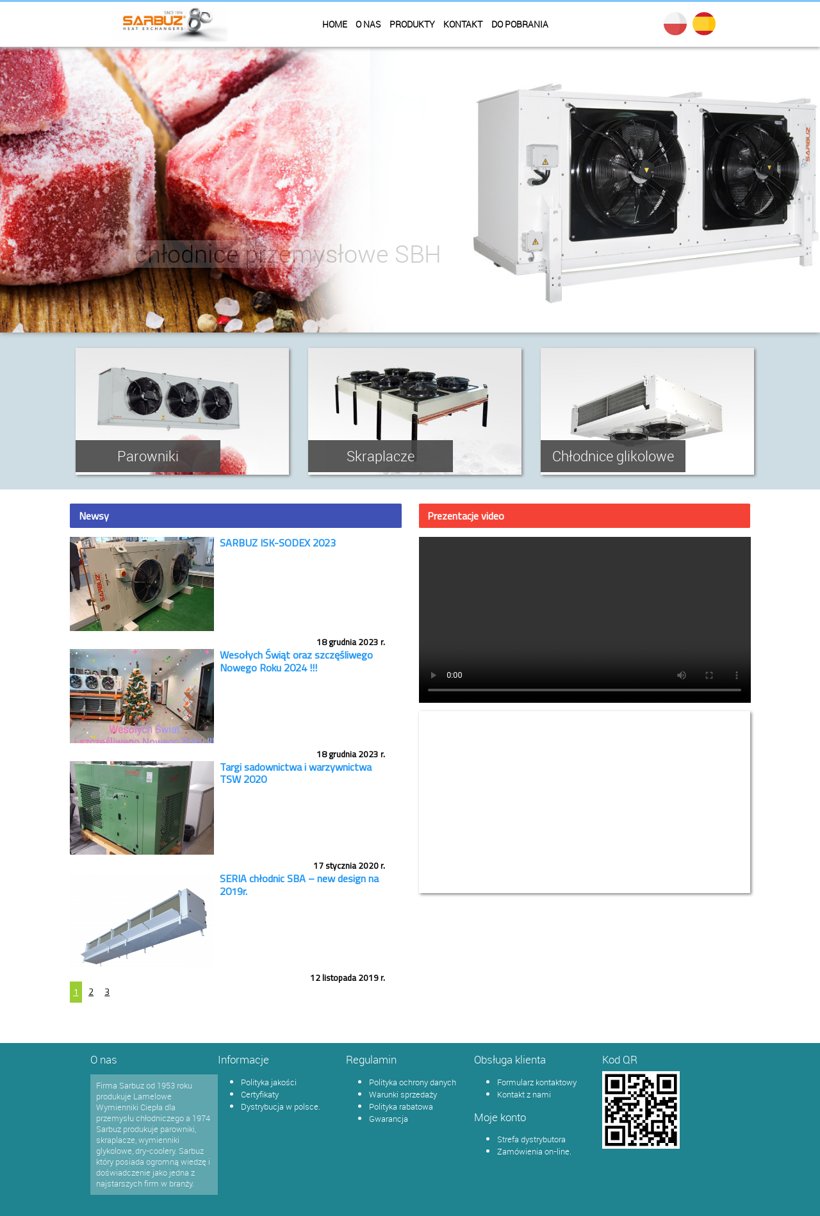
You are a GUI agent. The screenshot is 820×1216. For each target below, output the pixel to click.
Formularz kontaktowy (537, 1082)
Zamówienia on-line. (534, 1151)
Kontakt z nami (524, 1094)
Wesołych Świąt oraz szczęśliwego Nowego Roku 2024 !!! (296, 661)
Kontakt (462, 24)
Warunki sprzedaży (403, 1094)
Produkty (412, 24)
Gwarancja (388, 1118)
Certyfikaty (260, 1094)
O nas (368, 24)
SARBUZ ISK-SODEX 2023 (278, 542)
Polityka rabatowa (401, 1106)
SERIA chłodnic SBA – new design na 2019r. (299, 884)
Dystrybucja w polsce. (280, 1106)
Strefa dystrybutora (531, 1139)
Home (334, 24)
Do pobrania (519, 24)
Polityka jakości (269, 1082)
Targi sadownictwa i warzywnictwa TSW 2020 (296, 773)
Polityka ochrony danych (412, 1082)
